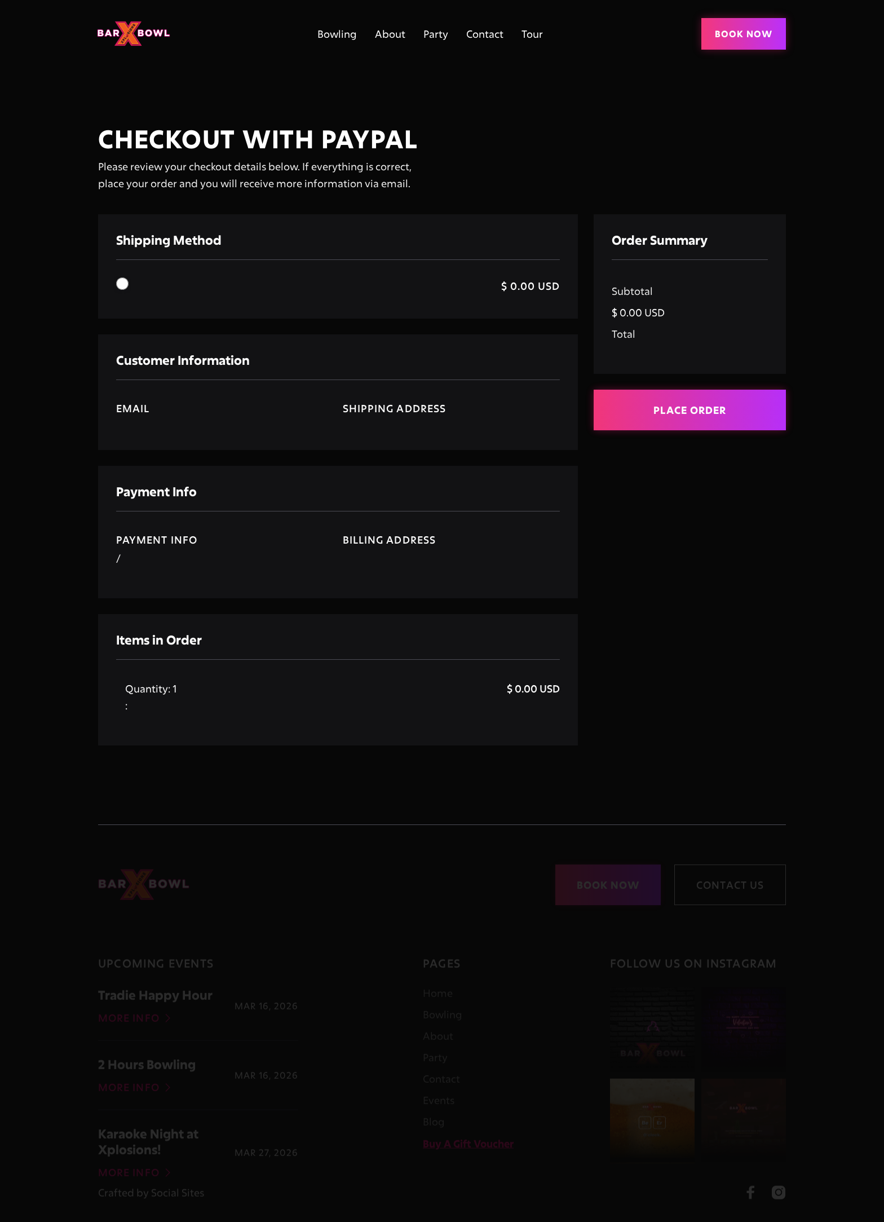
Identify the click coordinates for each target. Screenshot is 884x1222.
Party (435, 33)
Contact (484, 33)
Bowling (337, 33)
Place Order (689, 410)
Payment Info (156, 539)
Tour (532, 33)
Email (132, 408)
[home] (137, 33)
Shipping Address (394, 408)
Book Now (743, 33)
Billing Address (389, 539)
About (390, 33)
